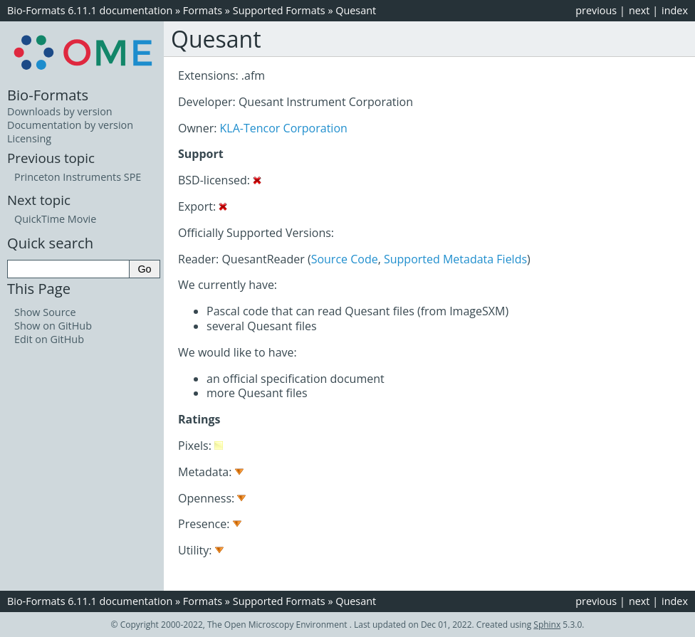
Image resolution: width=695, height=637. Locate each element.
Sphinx (546, 624)
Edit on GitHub (49, 339)
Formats (202, 10)
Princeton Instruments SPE (77, 177)
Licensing (29, 138)
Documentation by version (70, 125)
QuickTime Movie (55, 219)
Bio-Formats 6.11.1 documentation (89, 10)
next (639, 10)
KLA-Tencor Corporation (284, 128)
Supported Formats (279, 10)
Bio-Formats (47, 95)
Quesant (355, 10)
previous (596, 10)
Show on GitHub (53, 325)
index (675, 10)
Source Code (344, 259)
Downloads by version (60, 111)
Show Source (45, 312)
